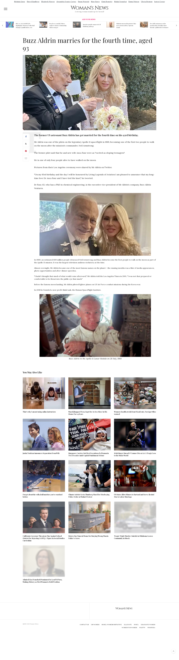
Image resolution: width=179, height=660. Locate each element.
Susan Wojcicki (83, 1)
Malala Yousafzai (120, 1)
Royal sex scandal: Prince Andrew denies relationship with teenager (58, 25)
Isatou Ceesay (159, 1)
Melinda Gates (19, 1)
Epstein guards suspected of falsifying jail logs (92, 25)
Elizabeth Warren (48, 1)
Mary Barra (95, 1)
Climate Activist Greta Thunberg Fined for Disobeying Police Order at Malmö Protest (88, 496)
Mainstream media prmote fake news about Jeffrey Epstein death (126, 25)
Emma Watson (133, 1)
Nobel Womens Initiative (112, 624)
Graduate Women (148, 624)
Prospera (151, 627)
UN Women (95, 624)
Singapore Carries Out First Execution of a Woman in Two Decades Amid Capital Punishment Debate (88, 454)
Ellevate (128, 624)
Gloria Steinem (146, 1)
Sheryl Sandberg (33, 1)
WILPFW (142, 627)
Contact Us (84, 624)
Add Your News (88, 19)
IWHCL (136, 624)
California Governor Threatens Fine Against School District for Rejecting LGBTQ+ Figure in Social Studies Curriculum (44, 538)
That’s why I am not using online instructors (39, 412)
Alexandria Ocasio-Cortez (66, 1)
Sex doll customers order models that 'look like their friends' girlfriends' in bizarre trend (159, 25)
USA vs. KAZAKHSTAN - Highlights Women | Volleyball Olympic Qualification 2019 (25, 25)
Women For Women (129, 627)
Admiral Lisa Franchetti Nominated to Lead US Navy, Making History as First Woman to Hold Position (42, 581)
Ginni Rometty (106, 1)
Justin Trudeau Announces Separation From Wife (41, 453)
